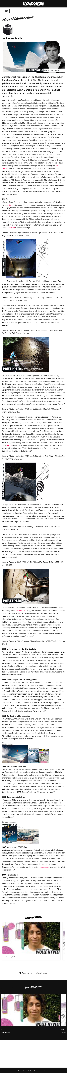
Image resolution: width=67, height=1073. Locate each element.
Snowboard (20, 610)
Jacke (9, 445)
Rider (6, 11)
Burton (12, 205)
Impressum (38, 1071)
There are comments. (33, 973)
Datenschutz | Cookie (25, 1071)
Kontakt (46, 1071)
